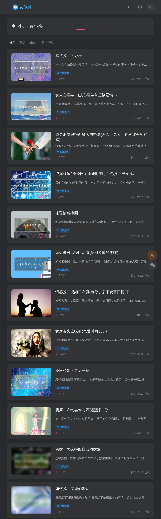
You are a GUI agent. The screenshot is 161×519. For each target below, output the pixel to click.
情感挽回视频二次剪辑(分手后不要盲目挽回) (92, 292)
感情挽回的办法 (68, 56)
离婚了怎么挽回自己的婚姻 (78, 449)
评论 (51, 42)
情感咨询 (63, 112)
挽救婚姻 (63, 73)
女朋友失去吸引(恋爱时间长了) (81, 331)
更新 (22, 42)
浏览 (32, 42)
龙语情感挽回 (66, 213)
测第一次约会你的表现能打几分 (81, 410)
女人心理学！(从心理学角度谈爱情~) (86, 95)
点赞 (41, 42)
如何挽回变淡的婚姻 (72, 489)
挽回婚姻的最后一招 (72, 370)
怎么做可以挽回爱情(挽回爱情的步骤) (86, 252)
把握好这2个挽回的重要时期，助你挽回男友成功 (96, 174)
